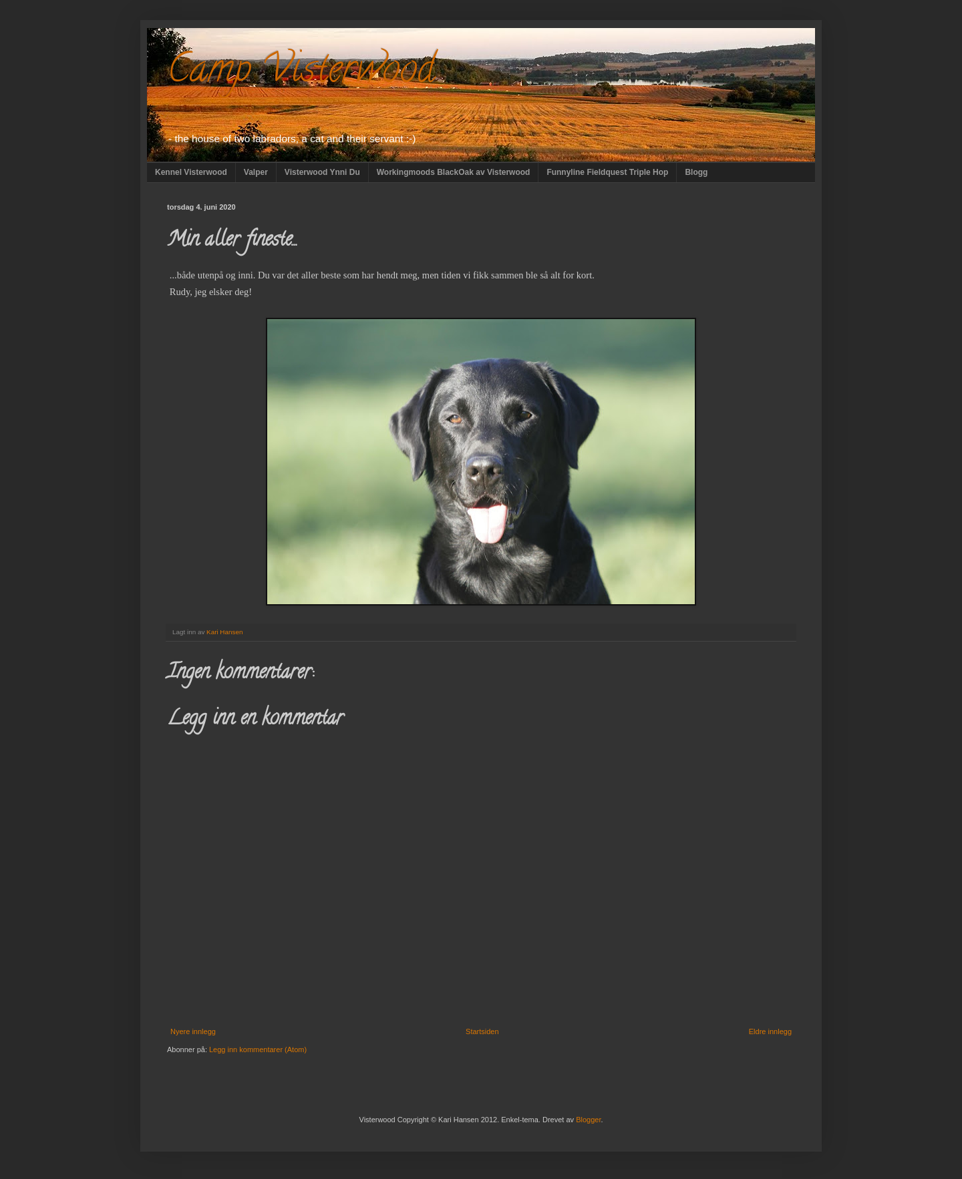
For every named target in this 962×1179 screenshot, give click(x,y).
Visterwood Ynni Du (322, 172)
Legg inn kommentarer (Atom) (258, 1049)
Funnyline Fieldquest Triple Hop (607, 172)
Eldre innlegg (770, 1031)
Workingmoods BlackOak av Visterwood (453, 172)
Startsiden (482, 1031)
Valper (256, 172)
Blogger (588, 1120)
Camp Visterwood (301, 72)
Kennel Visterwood (191, 172)
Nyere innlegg (193, 1031)
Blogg (696, 172)
